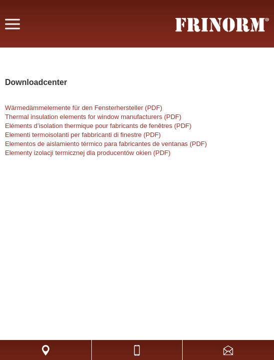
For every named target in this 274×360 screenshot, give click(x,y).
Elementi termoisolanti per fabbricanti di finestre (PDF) (83, 134)
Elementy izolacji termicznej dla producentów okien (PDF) (88, 152)
